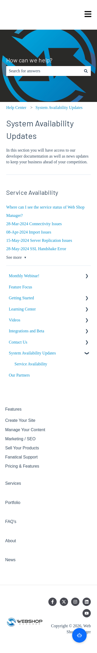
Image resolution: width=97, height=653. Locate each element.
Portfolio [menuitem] (12, 502)
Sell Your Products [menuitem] (22, 448)
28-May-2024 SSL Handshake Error (36, 249)
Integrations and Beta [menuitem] (26, 331)
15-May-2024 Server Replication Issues (39, 240)
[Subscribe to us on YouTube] (87, 613)
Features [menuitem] (13, 409)
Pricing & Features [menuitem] (22, 466)
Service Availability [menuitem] (30, 364)
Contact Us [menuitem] (18, 342)
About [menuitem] (10, 541)
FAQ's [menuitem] (10, 521)
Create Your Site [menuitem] (20, 420)
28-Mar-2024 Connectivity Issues (34, 224)
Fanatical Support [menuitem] (21, 457)
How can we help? (29, 60)
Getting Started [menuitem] (21, 298)
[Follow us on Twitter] (64, 602)
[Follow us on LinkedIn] (87, 602)
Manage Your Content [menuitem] (25, 430)
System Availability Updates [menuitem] (32, 353)
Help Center (16, 107)
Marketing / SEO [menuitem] (20, 439)
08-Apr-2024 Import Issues (28, 232)
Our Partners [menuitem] (19, 375)
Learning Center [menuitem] (22, 309)
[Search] (86, 71)
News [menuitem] (10, 560)
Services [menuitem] (13, 483)
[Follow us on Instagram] (75, 602)
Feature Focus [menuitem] (20, 287)
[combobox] (43, 71)
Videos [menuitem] (14, 320)
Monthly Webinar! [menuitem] (24, 276)
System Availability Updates (59, 107)
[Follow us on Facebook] (52, 602)
